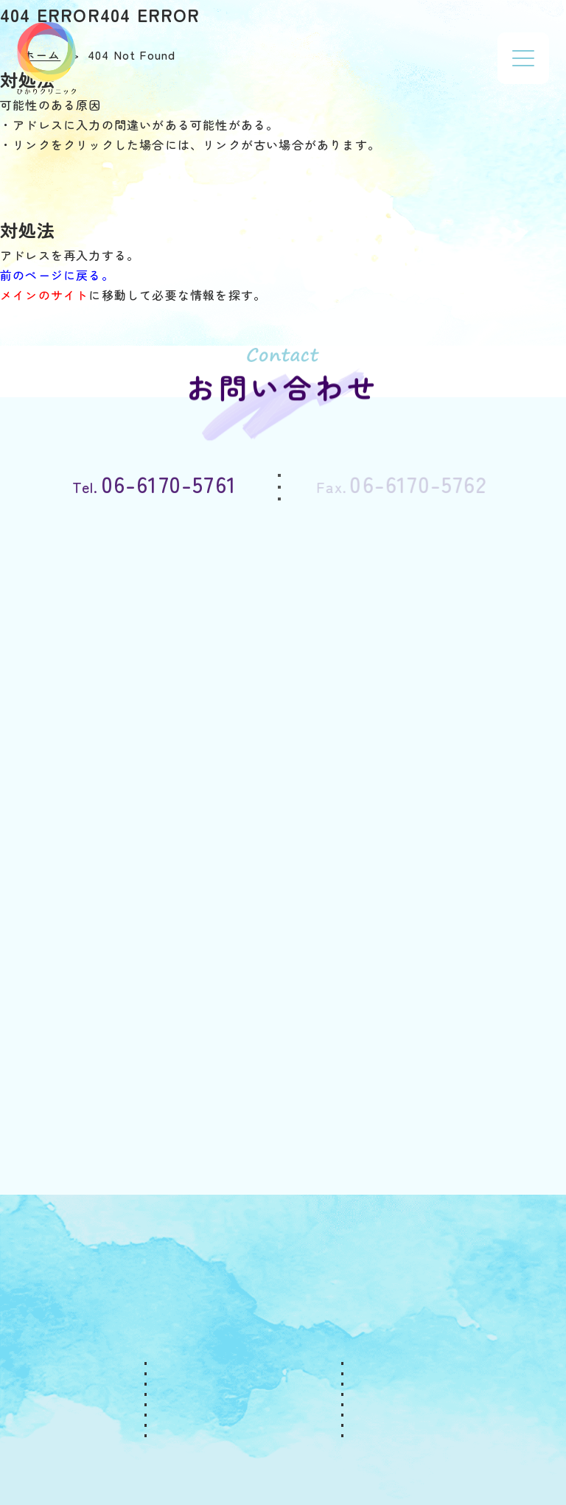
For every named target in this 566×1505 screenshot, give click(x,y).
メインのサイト (44, 295)
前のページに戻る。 (57, 275)
